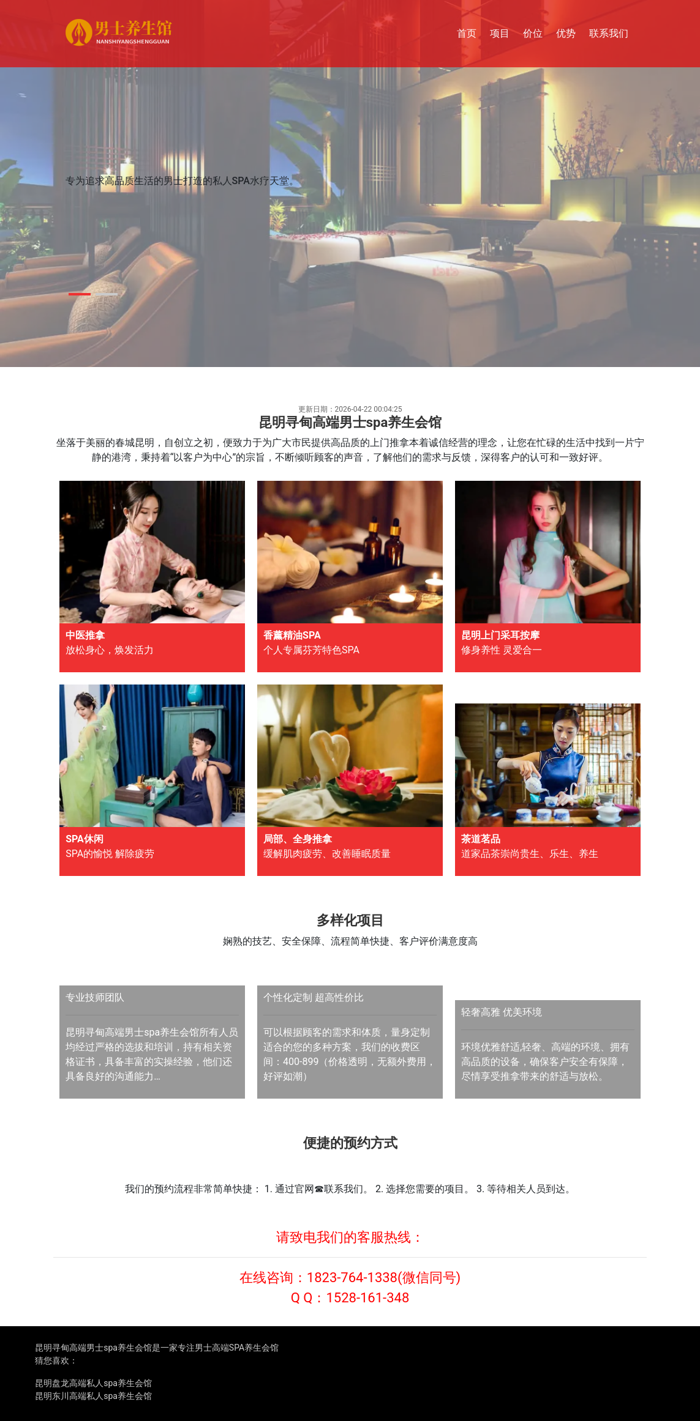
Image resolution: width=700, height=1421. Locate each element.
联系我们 (608, 33)
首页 (466, 33)
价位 (533, 33)
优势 (566, 33)
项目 (500, 33)
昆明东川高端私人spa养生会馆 (93, 1396)
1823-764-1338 (352, 1277)
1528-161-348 (367, 1297)
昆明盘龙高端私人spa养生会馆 (93, 1383)
